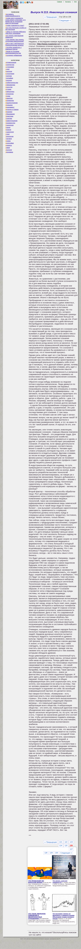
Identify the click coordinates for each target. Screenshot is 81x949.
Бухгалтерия (9, 73)
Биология (8, 71)
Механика (8, 112)
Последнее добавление (13, 55)
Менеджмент (9, 107)
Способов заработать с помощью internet (13, 48)
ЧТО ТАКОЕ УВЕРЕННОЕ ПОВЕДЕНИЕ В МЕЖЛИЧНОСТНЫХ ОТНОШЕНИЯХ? (36, 916)
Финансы (8, 145)
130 (56, 853)
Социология (9, 132)
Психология (9, 125)
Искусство (8, 87)
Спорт (7, 134)
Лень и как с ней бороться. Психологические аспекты (14, 44)
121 (60, 842)
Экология (8, 150)
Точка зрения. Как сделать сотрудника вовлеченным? (14, 40)
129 (51, 853)
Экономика (9, 152)
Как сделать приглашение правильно (14, 36)
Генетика (8, 76)
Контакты (68, 1)
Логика (7, 96)
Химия (7, 147)
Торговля (8, 138)
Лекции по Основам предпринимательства (13, 52)
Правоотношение (11, 121)
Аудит (7, 69)
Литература (9, 94)
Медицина (9, 105)
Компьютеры (9, 91)
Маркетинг (9, 98)
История (8, 89)
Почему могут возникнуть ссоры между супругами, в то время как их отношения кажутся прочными (15, 20)
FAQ (75, 1)
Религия (8, 130)
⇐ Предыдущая (50, 17)
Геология (8, 80)
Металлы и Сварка (11, 109)
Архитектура (9, 65)
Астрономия (9, 67)
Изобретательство (11, 82)
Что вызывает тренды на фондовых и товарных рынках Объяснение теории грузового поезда (63, 916)
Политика (8, 118)
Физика (7, 141)
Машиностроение (11, 103)
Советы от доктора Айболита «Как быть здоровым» (15, 32)
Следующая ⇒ (65, 20)
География (9, 78)
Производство (10, 123)
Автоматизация (10, 62)
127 (71, 849)
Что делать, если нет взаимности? (60, 881)
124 (60, 846)
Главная (59, 1)
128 (45, 853)
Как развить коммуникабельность (12, 15)
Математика (9, 100)
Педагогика (9, 116)
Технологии (9, 136)
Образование (10, 114)
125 (66, 846)
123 (71, 842)
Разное (7, 127)
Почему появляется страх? (14, 25)
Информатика (10, 85)
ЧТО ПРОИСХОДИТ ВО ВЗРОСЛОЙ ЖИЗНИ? (36, 881)
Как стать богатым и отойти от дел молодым (15, 28)
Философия (9, 143)
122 (66, 842)
